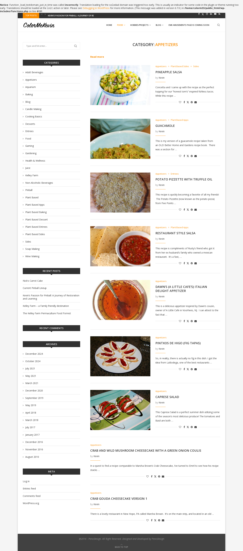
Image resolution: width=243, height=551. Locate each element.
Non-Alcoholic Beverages (39, 182)
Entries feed (29, 488)
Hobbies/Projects (139, 25)
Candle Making (33, 109)
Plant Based (31, 197)
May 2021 (30, 375)
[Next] (45, 14)
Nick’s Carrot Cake (33, 280)
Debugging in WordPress (96, 8)
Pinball (28, 190)
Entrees (29, 131)
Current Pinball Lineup (60, 15)
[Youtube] (215, 14)
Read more (97, 56)
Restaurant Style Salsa (175, 233)
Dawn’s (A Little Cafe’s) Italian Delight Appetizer (181, 289)
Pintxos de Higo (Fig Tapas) (178, 343)
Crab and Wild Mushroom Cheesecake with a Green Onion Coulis (145, 450)
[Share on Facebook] (184, 102)
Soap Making (32, 248)
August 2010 (32, 456)
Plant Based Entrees (36, 226)
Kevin (162, 77)
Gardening (30, 153)
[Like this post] (180, 102)
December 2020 (34, 390)
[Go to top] (121, 546)
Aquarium (30, 87)
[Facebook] (198, 14)
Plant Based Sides (35, 234)
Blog (158, 25)
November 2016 (34, 449)
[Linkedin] (211, 14)
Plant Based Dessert (36, 219)
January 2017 (32, 434)
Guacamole (165, 126)
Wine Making (32, 256)
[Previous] (41, 14)
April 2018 (30, 412)
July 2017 (30, 427)
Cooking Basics (33, 116)
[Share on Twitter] (188, 102)
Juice (27, 167)
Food (120, 25)
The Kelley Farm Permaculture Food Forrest (47, 313)
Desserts (30, 123)
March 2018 (31, 420)
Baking (29, 94)
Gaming (29, 145)
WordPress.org (31, 503)
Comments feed (31, 496)
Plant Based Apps (35, 204)
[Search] (218, 25)
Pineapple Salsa (168, 72)
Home (109, 25)
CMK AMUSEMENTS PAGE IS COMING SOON (188, 25)
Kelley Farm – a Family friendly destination (46, 305)
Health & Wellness (35, 160)
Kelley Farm (31, 175)
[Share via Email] (195, 102)
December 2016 (34, 442)
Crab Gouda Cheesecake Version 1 (118, 499)
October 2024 (32, 361)
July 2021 (30, 368)
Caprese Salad (167, 397)
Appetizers (31, 79)
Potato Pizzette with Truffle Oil (183, 179)
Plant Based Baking (36, 212)
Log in (26, 481)
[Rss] (219, 14)
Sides (28, 241)
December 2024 (34, 353)
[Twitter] (203, 14)
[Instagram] (207, 14)
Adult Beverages (34, 72)
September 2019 (34, 398)
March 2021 (31, 383)
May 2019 (30, 405)
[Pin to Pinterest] (192, 102)
